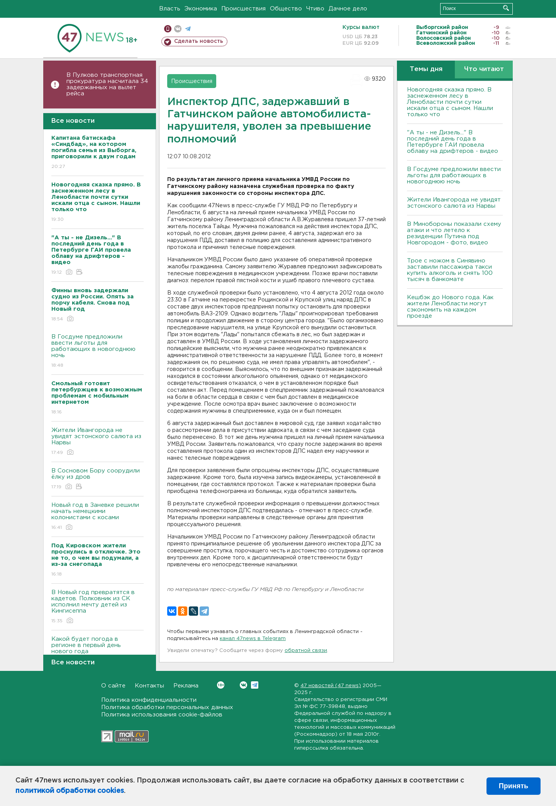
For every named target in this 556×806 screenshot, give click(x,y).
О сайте (113, 685)
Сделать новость (198, 41)
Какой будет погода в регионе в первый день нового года (97, 651)
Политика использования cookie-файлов (161, 714)
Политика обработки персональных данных (167, 707)
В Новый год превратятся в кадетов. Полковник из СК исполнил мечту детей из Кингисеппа (97, 607)
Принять (513, 786)
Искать (506, 8)
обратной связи (306, 651)
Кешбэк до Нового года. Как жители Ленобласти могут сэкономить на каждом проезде (450, 306)
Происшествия (243, 8)
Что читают (484, 69)
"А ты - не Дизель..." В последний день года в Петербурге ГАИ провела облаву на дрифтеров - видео (452, 142)
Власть (169, 8)
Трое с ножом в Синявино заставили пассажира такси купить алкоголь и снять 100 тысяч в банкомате (450, 270)
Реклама (185, 685)
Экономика (201, 8)
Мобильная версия (167, 28)
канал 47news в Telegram (253, 639)
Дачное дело (348, 8)
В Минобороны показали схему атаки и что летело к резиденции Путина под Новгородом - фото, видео (454, 233)
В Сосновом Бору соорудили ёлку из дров (97, 479)
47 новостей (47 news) (330, 686)
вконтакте (177, 28)
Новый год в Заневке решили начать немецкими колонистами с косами (97, 517)
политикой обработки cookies (69, 791)
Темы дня (426, 69)
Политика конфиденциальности (149, 700)
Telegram (254, 685)
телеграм (188, 28)
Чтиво (315, 8)
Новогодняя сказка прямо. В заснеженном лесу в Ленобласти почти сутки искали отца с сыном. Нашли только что (450, 102)
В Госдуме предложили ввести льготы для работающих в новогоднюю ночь (97, 351)
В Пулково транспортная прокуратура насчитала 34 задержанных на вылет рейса (107, 84)
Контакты (149, 685)
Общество (286, 8)
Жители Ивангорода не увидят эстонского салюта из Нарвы (97, 442)
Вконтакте (220, 685)
